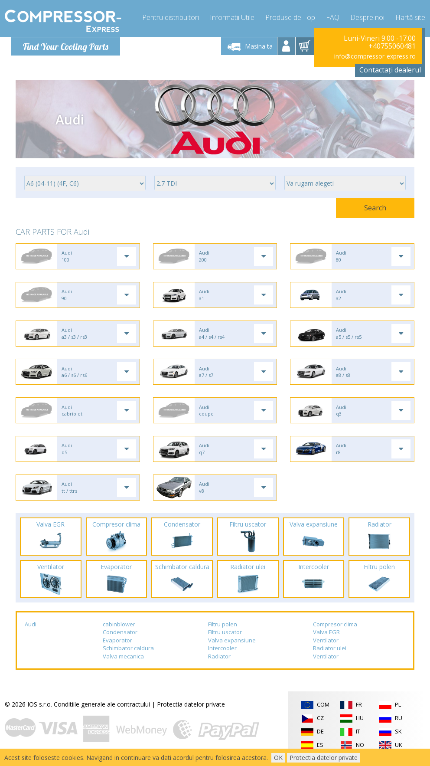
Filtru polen (222, 628)
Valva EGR (326, 635)
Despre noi (367, 17)
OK (278, 757)
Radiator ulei (329, 652)
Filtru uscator (225, 635)
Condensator (120, 635)
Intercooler (222, 652)
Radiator (219, 660)
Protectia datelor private (191, 708)
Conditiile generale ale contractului (102, 708)
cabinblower (119, 628)
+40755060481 (392, 46)
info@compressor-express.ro (375, 56)
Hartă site (410, 17)
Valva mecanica (123, 660)
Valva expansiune (232, 644)
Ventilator (326, 644)
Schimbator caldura (128, 652)
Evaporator (117, 644)
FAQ (332, 17)
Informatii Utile (232, 17)
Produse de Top (290, 17)
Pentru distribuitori (170, 17)
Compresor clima (335, 628)
